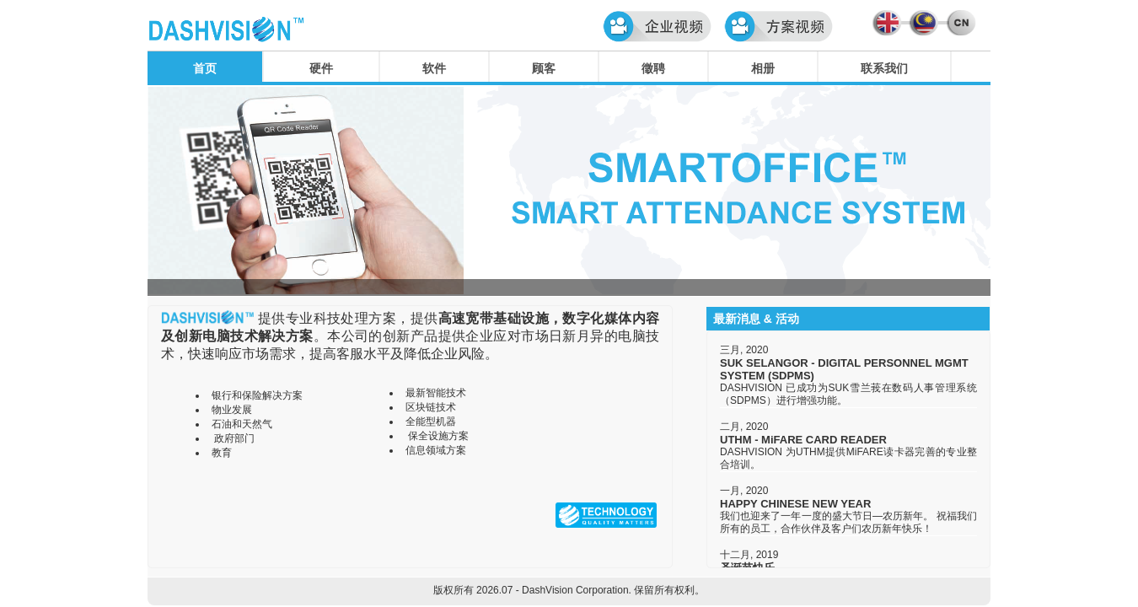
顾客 (544, 68)
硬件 (321, 68)
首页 (205, 68)
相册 (763, 68)
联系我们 (884, 68)
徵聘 (653, 68)
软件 (434, 68)
